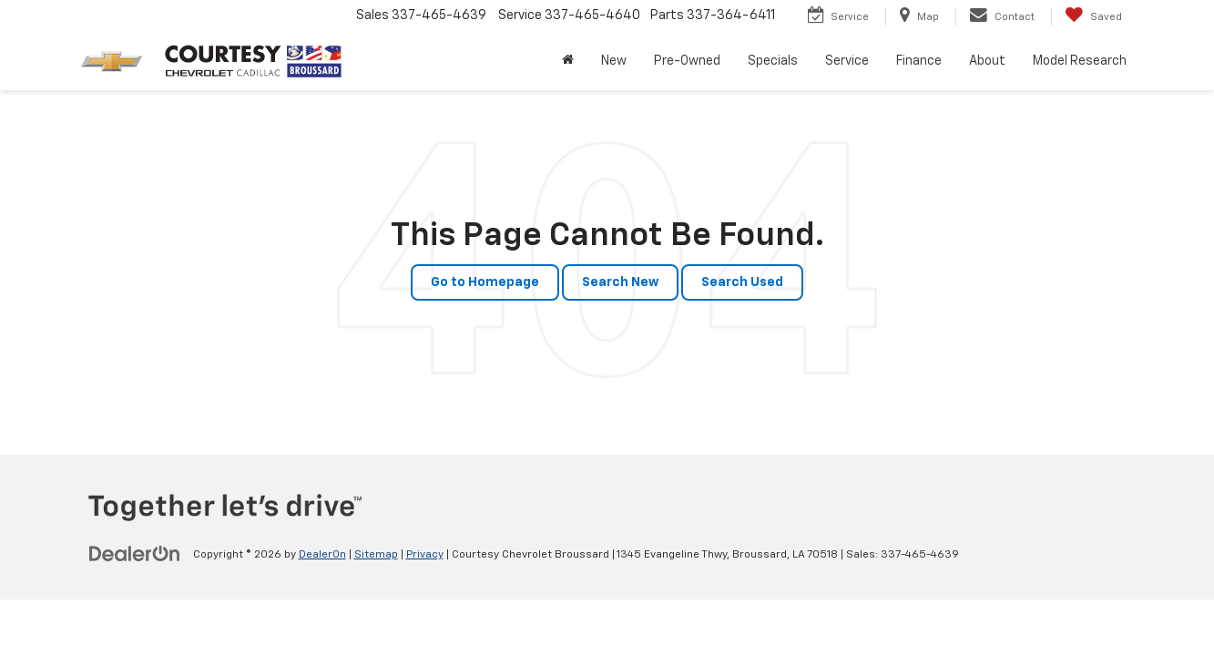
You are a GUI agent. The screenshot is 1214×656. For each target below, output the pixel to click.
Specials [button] (773, 61)
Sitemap (376, 554)
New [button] (614, 61)
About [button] (987, 61)
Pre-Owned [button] (687, 61)
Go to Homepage (485, 282)
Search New (620, 282)
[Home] (567, 61)
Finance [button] (919, 61)
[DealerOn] (134, 554)
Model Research (1080, 61)
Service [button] (847, 61)
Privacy (425, 554)
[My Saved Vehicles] (1093, 16)
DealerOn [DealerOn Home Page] (322, 554)
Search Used (742, 282)
